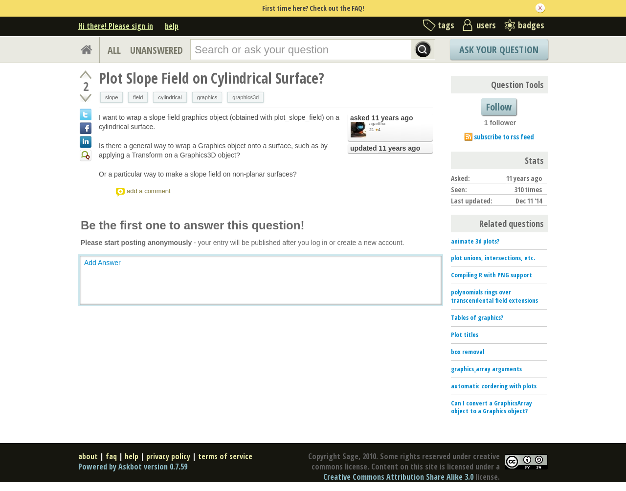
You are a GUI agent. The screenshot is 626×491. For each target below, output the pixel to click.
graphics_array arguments (486, 368)
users (486, 25)
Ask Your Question (498, 49)
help (172, 26)
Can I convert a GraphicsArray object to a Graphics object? (491, 407)
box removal (467, 351)
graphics (207, 97)
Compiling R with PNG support (491, 274)
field (138, 97)
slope (111, 97)
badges (531, 25)
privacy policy (168, 456)
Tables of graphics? (477, 317)
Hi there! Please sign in (115, 26)
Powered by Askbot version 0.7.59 (132, 466)
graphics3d (245, 97)
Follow (499, 106)
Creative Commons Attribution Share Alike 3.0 (398, 476)
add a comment (149, 191)
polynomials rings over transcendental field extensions (494, 296)
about (88, 456)
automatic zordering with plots (494, 385)
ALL (114, 50)
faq (111, 456)
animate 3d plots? (475, 241)
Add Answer (102, 263)
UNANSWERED (156, 50)
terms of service (225, 456)
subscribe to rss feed (504, 136)
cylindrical (169, 97)
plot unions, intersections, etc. (493, 257)
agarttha (377, 123)
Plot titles (464, 334)
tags (446, 25)
